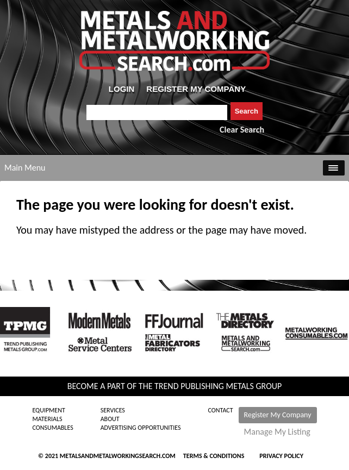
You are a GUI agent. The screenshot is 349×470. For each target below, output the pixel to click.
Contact (220, 410)
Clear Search (242, 129)
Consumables (52, 427)
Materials (47, 419)
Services (113, 410)
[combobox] (156, 112)
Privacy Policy (281, 456)
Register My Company (277, 414)
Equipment (48, 410)
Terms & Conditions (213, 456)
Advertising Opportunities (141, 427)
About (110, 419)
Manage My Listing (277, 432)
